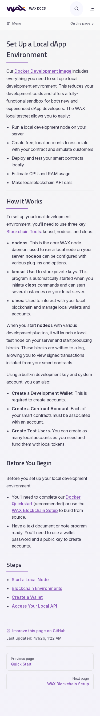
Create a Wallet (27, 597)
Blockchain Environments (37, 588)
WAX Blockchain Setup (35, 510)
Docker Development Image (42, 71)
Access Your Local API (34, 606)
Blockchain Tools (23, 231)
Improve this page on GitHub (36, 630)
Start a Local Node (30, 579)
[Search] (76, 8)
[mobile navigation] (91, 8)
